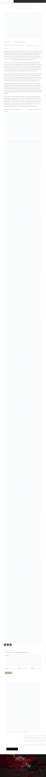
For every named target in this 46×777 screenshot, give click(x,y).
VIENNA (12, 769)
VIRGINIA (29, 768)
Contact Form (24, 109)
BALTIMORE (32, 769)
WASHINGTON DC (19, 768)
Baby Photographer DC (35, 104)
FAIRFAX (18, 769)
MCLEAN (25, 769)
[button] (5, 645)
